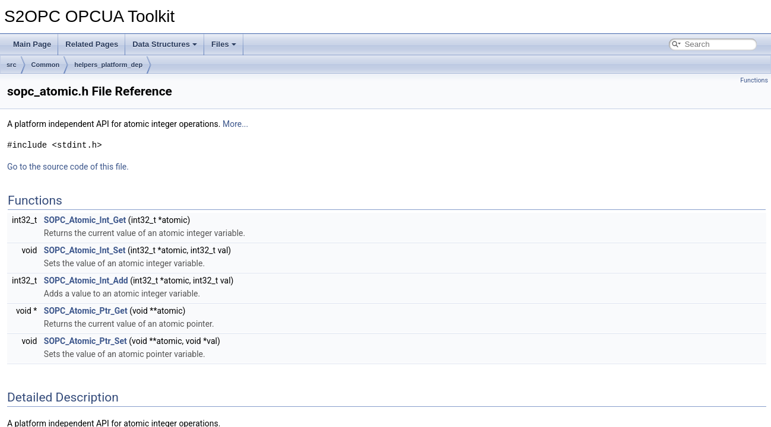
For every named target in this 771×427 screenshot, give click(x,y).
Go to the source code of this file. (68, 166)
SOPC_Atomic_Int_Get (85, 220)
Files (223, 44)
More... (235, 124)
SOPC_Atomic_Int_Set (85, 250)
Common (45, 64)
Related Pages (91, 44)
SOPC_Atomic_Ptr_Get (86, 311)
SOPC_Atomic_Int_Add (86, 280)
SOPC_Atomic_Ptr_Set (85, 341)
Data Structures (164, 44)
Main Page (32, 44)
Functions (754, 80)
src (12, 64)
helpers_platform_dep (108, 64)
